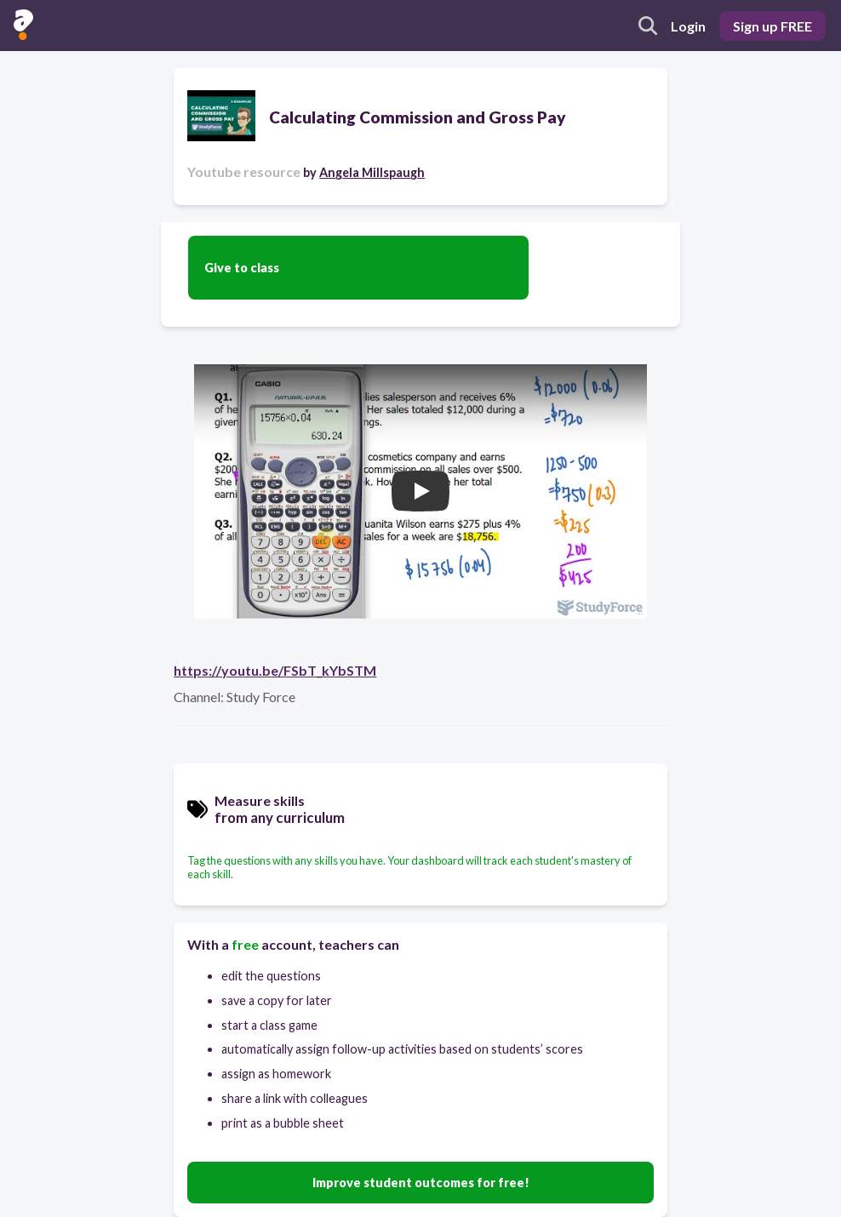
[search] (647, 25)
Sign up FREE (772, 26)
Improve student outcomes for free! (420, 1182)
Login (688, 26)
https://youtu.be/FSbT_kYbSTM (275, 670)
